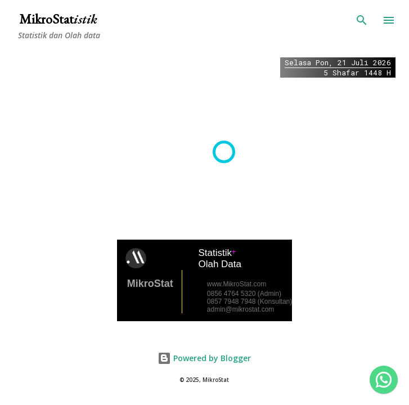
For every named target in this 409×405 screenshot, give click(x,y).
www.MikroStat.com (236, 284)
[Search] (361, 20)
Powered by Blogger (204, 358)
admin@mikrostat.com (241, 309)
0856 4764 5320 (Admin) (244, 294)
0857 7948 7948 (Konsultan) (249, 301)
